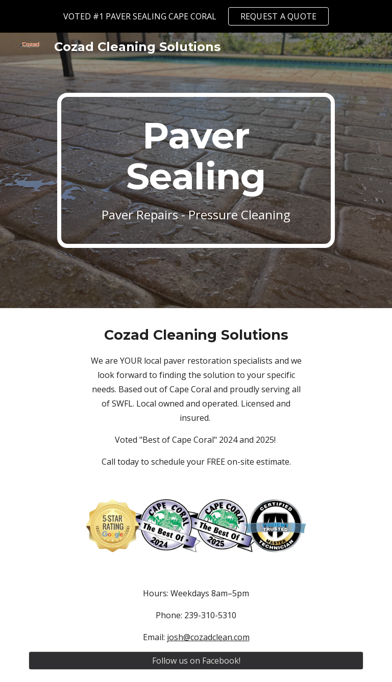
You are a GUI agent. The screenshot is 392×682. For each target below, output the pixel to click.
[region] (196, 16)
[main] (195, 170)
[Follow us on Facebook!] (195, 660)
